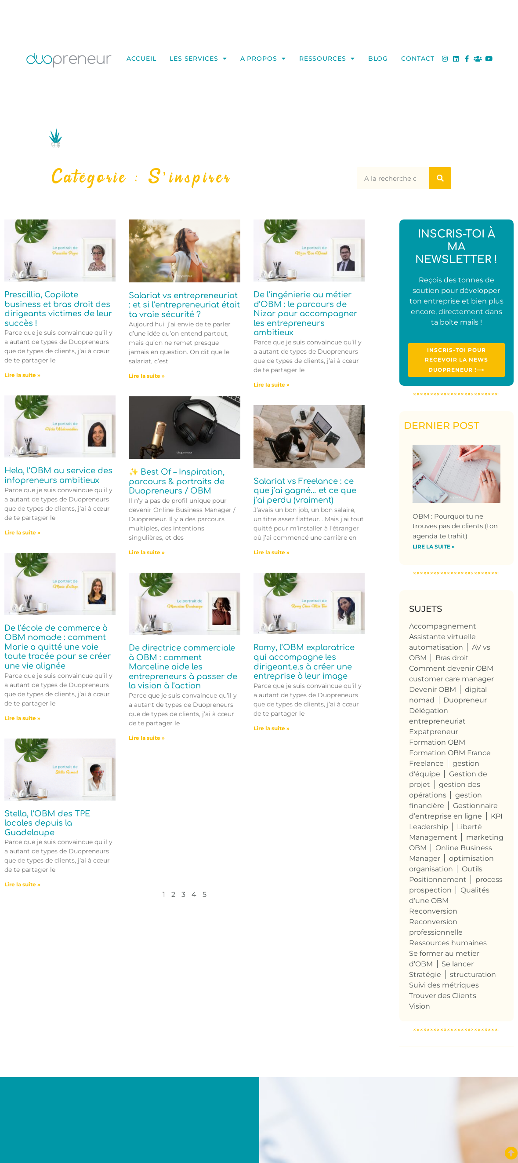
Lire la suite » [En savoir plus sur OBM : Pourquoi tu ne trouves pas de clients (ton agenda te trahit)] (434, 548)
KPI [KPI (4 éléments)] (497, 818)
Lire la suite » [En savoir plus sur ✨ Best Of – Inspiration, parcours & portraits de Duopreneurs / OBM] (147, 552)
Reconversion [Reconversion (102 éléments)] (433, 913)
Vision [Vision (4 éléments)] (419, 1008)
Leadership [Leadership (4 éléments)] (428, 828)
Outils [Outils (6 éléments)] (472, 871)
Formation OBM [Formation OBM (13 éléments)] (437, 744)
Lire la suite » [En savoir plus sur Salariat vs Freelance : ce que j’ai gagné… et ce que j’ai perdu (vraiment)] (272, 552)
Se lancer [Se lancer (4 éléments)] (458, 966)
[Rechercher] (440, 178)
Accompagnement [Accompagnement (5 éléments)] (442, 628)
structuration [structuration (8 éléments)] (473, 976)
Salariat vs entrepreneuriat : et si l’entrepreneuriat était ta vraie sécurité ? (184, 305)
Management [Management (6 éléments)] (433, 839)
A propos (263, 58)
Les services (198, 58)
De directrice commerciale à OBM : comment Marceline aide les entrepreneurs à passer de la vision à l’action (183, 667)
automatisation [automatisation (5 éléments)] (436, 649)
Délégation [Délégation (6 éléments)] (428, 712)
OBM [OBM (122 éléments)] (418, 849)
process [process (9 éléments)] (489, 881)
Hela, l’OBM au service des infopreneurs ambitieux (58, 475)
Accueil (141, 58)
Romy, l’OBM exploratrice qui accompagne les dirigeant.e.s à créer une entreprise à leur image (304, 661)
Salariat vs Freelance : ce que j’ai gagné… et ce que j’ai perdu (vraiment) (305, 491)
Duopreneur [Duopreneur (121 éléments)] (465, 702)
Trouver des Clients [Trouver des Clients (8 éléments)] (442, 997)
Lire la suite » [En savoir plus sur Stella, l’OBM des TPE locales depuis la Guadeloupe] (22, 884)
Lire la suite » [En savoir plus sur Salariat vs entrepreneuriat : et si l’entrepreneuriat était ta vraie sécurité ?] (147, 376)
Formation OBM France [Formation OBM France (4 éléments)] (450, 754)
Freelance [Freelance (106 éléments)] (426, 765)
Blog (378, 58)
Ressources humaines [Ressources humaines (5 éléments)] (448, 944)
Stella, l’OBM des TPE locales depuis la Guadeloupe (47, 823)
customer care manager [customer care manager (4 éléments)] (451, 681)
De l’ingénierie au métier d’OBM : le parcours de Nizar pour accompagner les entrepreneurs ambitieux (305, 313)
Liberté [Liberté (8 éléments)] (469, 828)
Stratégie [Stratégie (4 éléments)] (425, 976)
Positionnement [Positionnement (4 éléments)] (438, 881)
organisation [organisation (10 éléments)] (431, 871)
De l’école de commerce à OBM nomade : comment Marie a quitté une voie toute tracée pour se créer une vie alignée (57, 647)
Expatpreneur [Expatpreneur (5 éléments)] (433, 733)
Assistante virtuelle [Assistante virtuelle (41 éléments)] (442, 638)
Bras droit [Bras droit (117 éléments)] (452, 659)
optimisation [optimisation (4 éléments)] (471, 860)
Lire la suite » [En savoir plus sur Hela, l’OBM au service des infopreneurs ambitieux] (22, 532)
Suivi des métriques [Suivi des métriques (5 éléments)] (444, 987)
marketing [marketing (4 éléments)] (485, 839)
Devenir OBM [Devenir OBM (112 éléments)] (432, 691)
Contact (417, 58)
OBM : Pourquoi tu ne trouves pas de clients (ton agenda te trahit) (455, 528)
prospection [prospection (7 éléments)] (430, 892)
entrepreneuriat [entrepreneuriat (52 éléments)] (437, 723)
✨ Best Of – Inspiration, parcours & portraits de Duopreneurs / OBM (177, 481)
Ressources (327, 58)
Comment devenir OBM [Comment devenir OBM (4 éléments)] (451, 670)
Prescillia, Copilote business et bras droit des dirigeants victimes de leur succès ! (58, 309)
